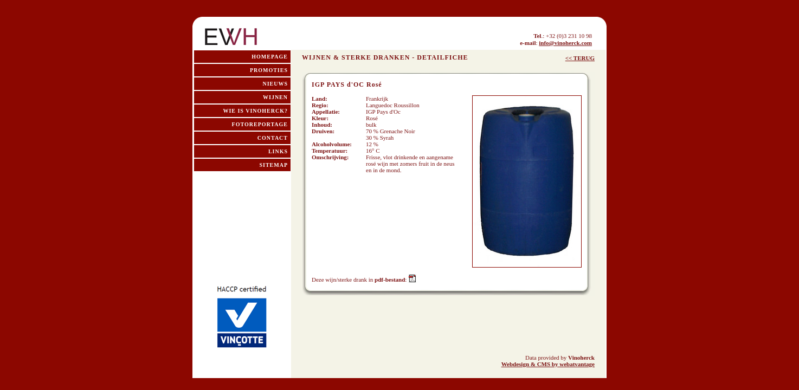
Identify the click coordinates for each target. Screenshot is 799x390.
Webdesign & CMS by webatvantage (548, 364)
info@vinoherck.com (565, 43)
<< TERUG (580, 58)
